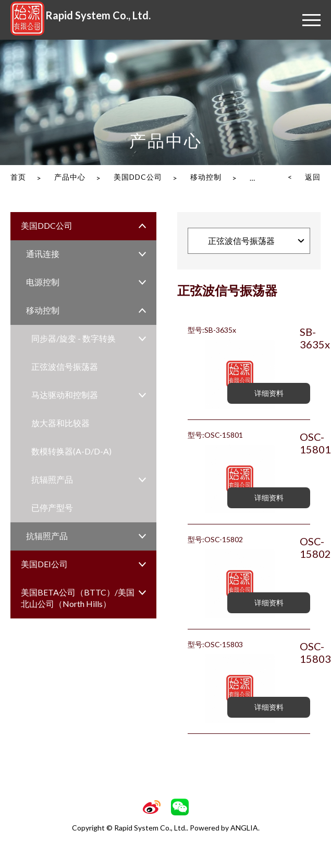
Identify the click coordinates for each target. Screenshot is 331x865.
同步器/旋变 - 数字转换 (73, 338)
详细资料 (269, 393)
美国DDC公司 (138, 176)
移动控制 (206, 176)
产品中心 (69, 176)
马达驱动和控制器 (64, 395)
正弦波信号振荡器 (64, 366)
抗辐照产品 (52, 479)
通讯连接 (42, 254)
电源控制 (42, 282)
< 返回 (304, 176)
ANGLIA (244, 827)
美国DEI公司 (44, 564)
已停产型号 (52, 507)
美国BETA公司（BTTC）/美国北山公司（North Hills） (77, 598)
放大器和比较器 (60, 423)
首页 (18, 176)
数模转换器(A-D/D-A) (71, 451)
